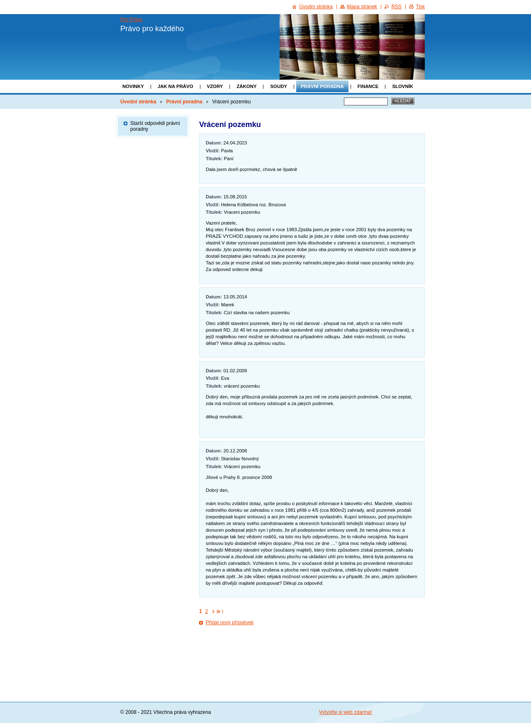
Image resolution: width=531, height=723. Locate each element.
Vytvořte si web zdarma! (345, 712)
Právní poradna (322, 86)
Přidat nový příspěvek (229, 622)
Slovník (402, 86)
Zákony (246, 86)
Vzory (215, 86)
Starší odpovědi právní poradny (155, 126)
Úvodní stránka (138, 102)
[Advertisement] (312, 653)
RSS (396, 7)
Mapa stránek (362, 7)
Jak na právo (175, 86)
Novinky (133, 86)
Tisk (420, 7)
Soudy (278, 86)
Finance (368, 86)
